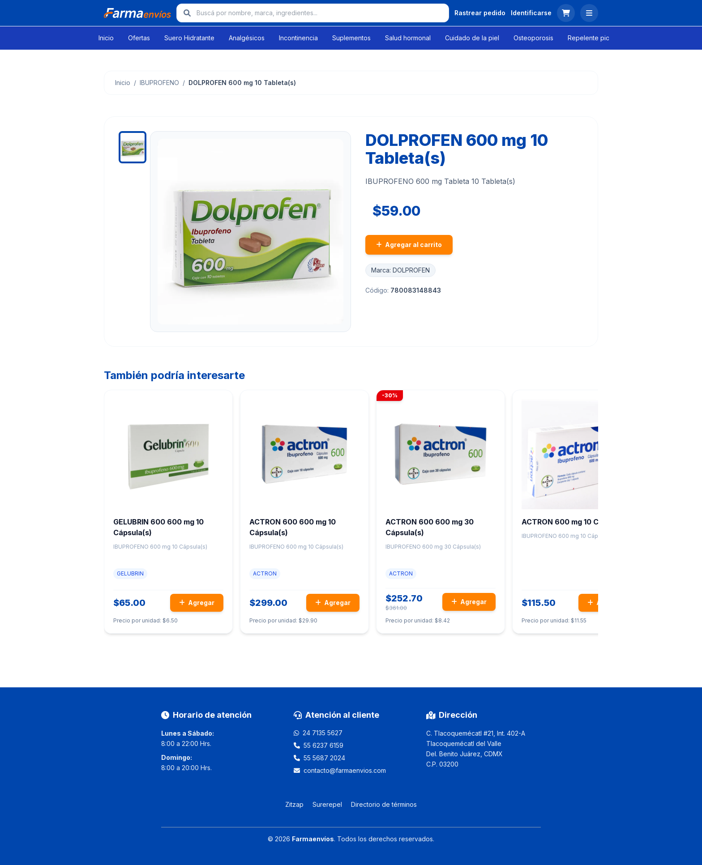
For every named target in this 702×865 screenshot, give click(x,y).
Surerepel (327, 804)
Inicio (106, 38)
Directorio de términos (384, 804)
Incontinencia (298, 38)
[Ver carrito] (566, 13)
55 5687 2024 (324, 758)
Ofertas (139, 38)
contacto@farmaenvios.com (345, 770)
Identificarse (531, 13)
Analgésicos (247, 38)
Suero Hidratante (189, 38)
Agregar (196, 602)
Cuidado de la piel (472, 38)
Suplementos (351, 38)
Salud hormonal (408, 38)
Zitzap (294, 804)
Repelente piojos (593, 38)
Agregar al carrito (409, 244)
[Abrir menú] (589, 13)
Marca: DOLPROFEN (400, 270)
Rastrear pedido (479, 13)
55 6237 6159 (323, 745)
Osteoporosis (533, 38)
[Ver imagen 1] (132, 147)
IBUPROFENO (159, 82)
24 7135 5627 (322, 733)
